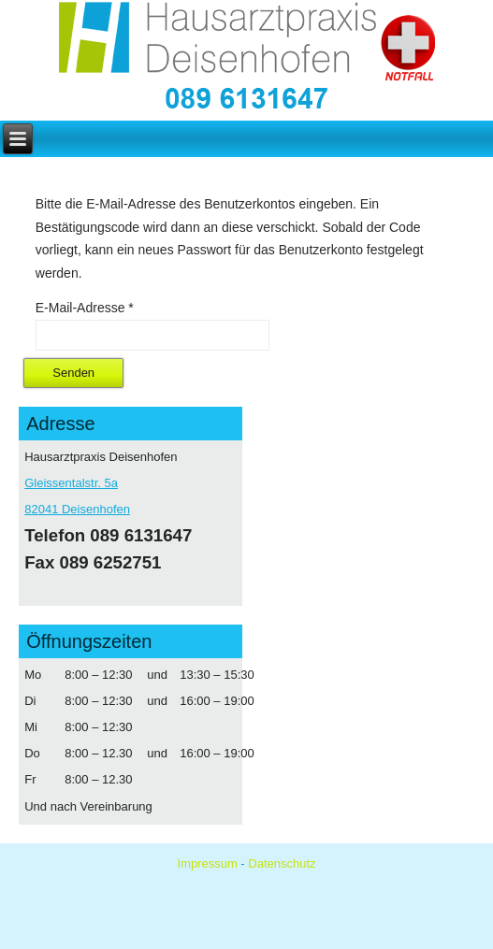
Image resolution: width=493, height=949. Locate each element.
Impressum (207, 863)
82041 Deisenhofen (77, 509)
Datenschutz (281, 863)
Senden (73, 373)
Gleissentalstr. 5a (71, 483)
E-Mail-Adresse (85, 307)
